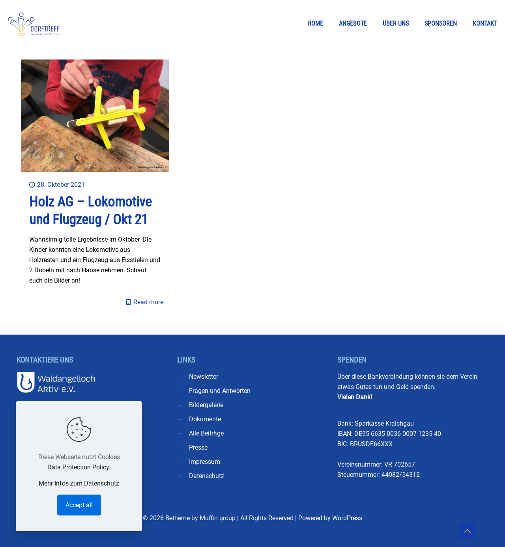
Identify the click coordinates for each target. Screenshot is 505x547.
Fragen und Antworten (220, 390)
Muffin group (218, 518)
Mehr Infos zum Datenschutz (79, 483)
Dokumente (205, 419)
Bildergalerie (206, 405)
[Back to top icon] (467, 531)
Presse (198, 447)
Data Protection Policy (78, 467)
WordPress (347, 518)
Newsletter (203, 376)
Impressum (204, 461)
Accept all (79, 505)
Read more (148, 302)
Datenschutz (206, 476)
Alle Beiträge (206, 433)
